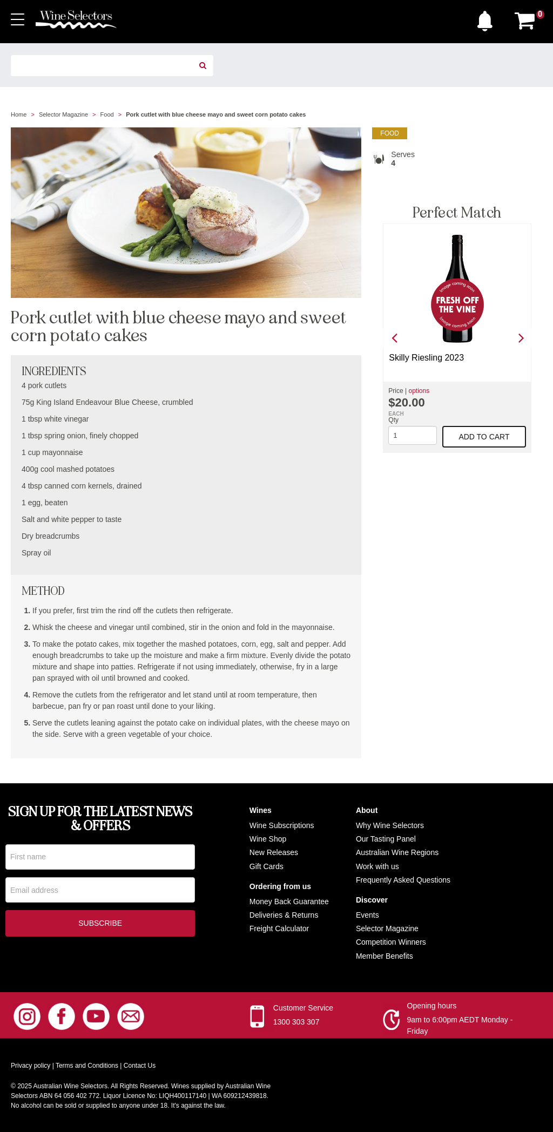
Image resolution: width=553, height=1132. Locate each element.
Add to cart (483, 436)
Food (107, 114)
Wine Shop (267, 839)
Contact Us (140, 1065)
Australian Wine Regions (397, 852)
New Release (271, 852)
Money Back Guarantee (289, 901)
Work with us (377, 866)
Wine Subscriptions (281, 825)
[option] (457, 338)
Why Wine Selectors (390, 825)
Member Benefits (384, 956)
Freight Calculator (279, 928)
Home (18, 114)
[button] (487, 18)
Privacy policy (30, 1065)
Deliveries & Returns (284, 915)
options (418, 391)
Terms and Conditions (87, 1065)
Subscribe (100, 925)
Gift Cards (266, 866)
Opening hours (432, 1005)
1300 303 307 (296, 1022)
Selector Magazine (63, 114)
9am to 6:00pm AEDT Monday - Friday (460, 1025)
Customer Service (303, 1008)
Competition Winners (391, 942)
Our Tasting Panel (386, 839)
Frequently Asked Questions (403, 880)
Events (367, 915)
